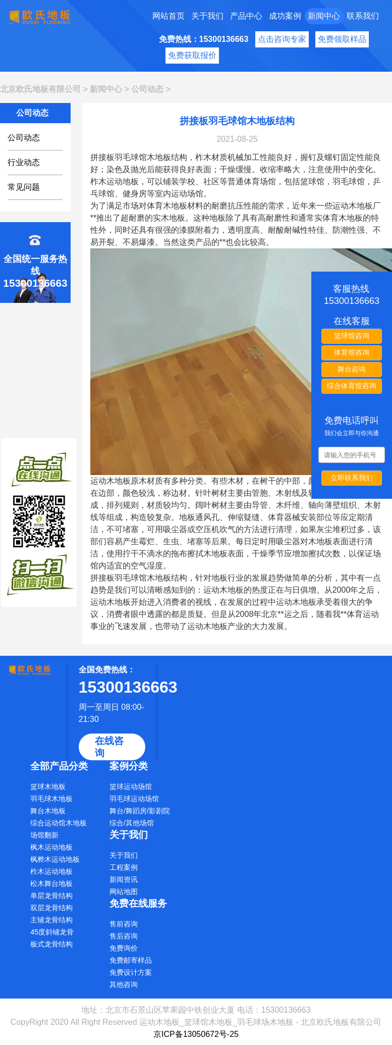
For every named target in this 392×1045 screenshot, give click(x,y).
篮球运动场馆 (130, 786)
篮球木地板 (48, 786)
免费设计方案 (130, 972)
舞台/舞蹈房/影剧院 (139, 811)
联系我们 (363, 16)
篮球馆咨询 (351, 336)
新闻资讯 (123, 879)
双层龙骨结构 (51, 908)
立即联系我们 (351, 478)
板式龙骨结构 (51, 944)
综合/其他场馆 (131, 823)
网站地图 (123, 891)
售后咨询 (123, 936)
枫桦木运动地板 (55, 859)
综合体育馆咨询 (351, 386)
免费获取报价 (192, 55)
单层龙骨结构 (51, 896)
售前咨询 (123, 924)
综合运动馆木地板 (58, 823)
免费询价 (123, 948)
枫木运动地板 (51, 847)
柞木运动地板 (51, 871)
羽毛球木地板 (51, 799)
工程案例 (123, 867)
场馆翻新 (44, 835)
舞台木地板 (48, 811)
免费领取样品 (342, 39)
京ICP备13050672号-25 (196, 1034)
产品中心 (246, 16)
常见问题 (24, 187)
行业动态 (24, 162)
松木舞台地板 (51, 883)
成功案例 (285, 16)
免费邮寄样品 (130, 960)
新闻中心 (324, 16)
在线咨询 (109, 747)
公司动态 (147, 89)
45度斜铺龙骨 (52, 932)
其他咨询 (123, 984)
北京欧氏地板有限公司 (40, 89)
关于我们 (207, 16)
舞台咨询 (352, 369)
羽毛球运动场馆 (134, 799)
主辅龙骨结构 (51, 920)
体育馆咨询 (351, 352)
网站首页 (168, 16)
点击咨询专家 (282, 39)
